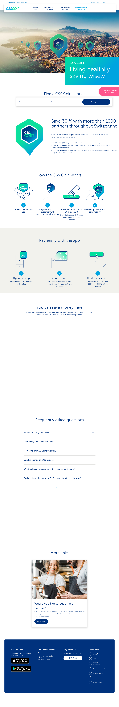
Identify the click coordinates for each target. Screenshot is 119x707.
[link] (59, 123)
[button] (96, 682)
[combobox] (32, 102)
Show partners (96, 102)
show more (59, 488)
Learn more (41, 621)
